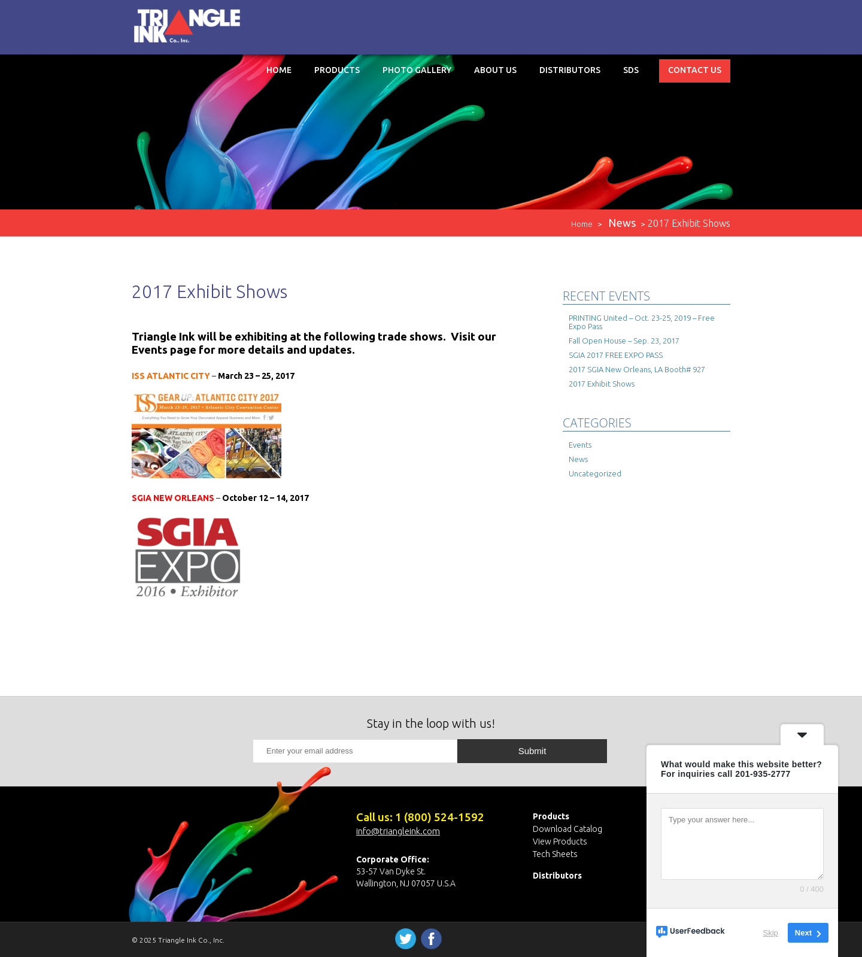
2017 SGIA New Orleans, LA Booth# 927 (637, 369)
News (578, 459)
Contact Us (694, 70)
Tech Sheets (555, 854)
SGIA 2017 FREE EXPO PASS (616, 355)
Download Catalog (567, 829)
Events (580, 444)
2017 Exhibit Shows (602, 383)
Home (279, 70)
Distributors (569, 70)
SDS (631, 70)
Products (337, 70)
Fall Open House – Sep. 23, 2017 (624, 340)
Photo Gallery (417, 70)
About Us (495, 70)
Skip (770, 932)
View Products (560, 841)
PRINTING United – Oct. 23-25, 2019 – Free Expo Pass (642, 322)
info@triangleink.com (398, 831)
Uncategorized (595, 473)
